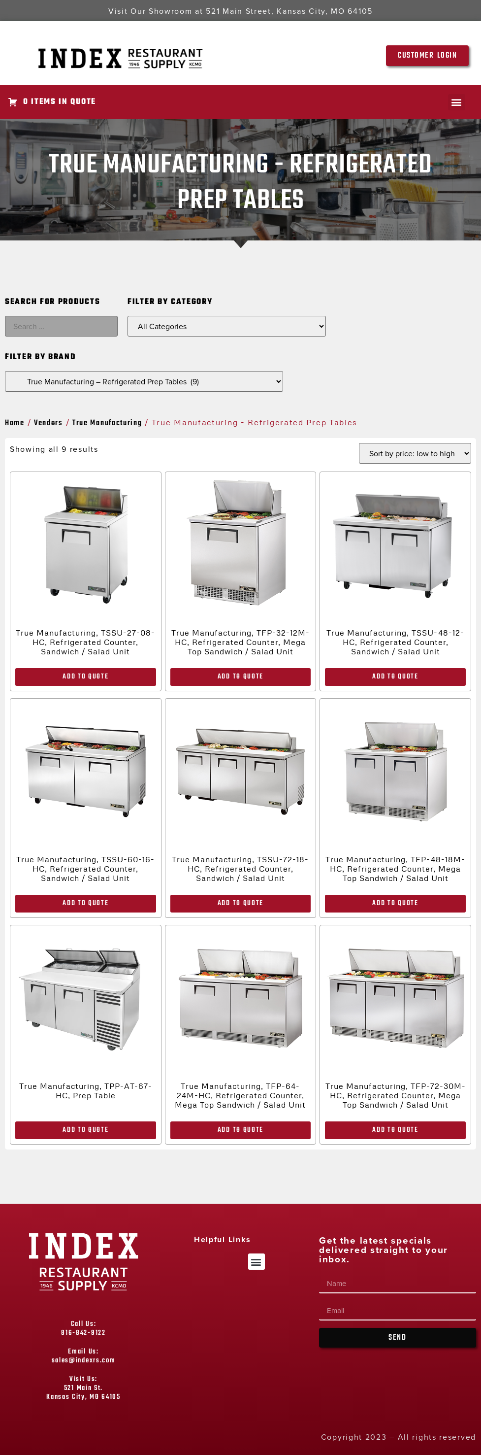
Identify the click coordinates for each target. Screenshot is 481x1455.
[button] (456, 102)
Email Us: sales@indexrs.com (84, 1356)
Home (15, 423)
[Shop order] (415, 453)
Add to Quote (85, 676)
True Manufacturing (107, 423)
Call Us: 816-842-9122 (83, 1329)
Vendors (48, 423)
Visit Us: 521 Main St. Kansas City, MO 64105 (83, 1388)
